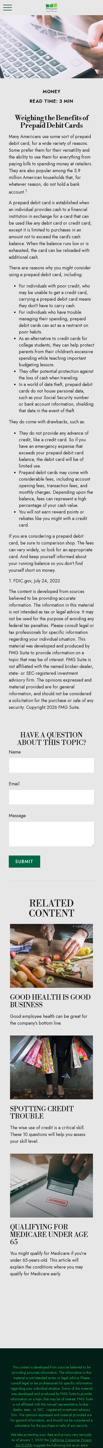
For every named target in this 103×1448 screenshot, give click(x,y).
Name (15, 752)
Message (17, 815)
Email (14, 784)
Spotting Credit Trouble (42, 1113)
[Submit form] (24, 862)
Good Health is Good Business (50, 1001)
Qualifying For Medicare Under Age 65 (49, 1235)
